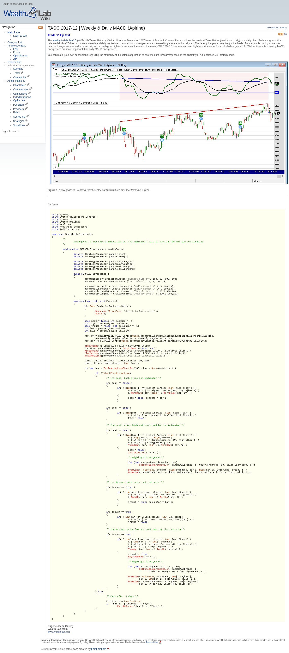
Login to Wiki (20, 35)
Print (285, 34)
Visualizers (19, 125)
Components (20, 93)
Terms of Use (152, 642)
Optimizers (19, 100)
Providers (18, 109)
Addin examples (16, 80)
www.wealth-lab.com (59, 631)
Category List (14, 42)
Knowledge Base (16, 45)
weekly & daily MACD (65, 40)
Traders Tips (14, 62)
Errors (16, 52)
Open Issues (20, 55)
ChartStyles (19, 85)
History (283, 27)
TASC (16, 73)
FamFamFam (98, 649)
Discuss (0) (272, 27)
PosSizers (18, 104)
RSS (280, 33)
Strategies (18, 121)
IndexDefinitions (22, 97)
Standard (18, 68)
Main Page (13, 32)
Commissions (20, 89)
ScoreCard (19, 116)
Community (19, 77)
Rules (16, 112)
